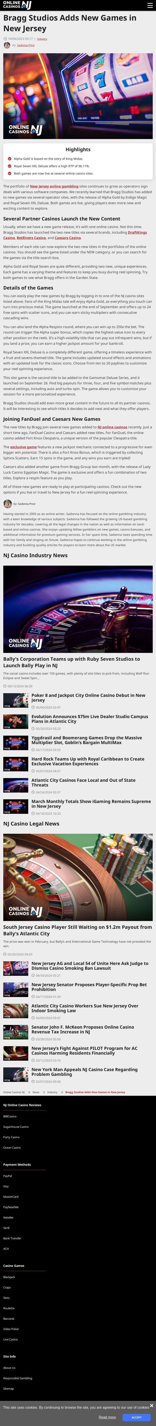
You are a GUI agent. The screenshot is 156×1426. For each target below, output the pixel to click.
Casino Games (13, 1266)
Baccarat (8, 1319)
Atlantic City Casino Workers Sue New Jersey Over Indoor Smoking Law (85, 1008)
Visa (5, 1186)
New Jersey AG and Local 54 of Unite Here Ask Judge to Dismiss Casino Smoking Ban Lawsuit (90, 966)
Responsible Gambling (17, 1378)
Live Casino (10, 1339)
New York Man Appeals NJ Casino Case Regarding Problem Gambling (85, 1072)
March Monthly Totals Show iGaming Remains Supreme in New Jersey (91, 804)
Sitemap (8, 1389)
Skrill (6, 1228)
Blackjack (9, 1277)
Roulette (8, 1308)
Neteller (8, 1218)
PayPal (7, 1176)
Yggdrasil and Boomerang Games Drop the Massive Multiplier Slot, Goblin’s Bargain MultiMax (87, 740)
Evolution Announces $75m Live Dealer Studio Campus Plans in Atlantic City (90, 719)
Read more (107, 1417)
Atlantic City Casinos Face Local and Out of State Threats (84, 783)
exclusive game (23, 447)
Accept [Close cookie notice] (137, 1418)
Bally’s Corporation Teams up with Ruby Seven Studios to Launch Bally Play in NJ (71, 662)
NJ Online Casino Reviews (22, 1105)
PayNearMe (10, 1207)
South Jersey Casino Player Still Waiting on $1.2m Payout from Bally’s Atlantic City (77, 930)
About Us (9, 1368)
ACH (6, 1249)
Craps (7, 1287)
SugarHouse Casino (16, 1127)
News (36, 1092)
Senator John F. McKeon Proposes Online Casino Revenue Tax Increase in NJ (83, 1029)
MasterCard (10, 1197)
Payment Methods (17, 1164)
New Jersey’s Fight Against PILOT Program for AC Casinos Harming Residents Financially (85, 1051)
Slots (6, 1298)
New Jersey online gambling (54, 186)
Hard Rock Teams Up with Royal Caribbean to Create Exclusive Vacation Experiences (88, 761)
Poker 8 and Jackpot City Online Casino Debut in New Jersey (88, 698)
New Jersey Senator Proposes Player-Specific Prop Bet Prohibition (89, 987)
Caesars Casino (68, 238)
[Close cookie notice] (151, 1405)
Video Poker (11, 1329)
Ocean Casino (12, 1148)
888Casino (10, 1116)
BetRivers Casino (31, 238)
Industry (42, 39)
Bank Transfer (12, 1238)
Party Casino (11, 1137)
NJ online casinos (112, 427)
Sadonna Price (26, 504)
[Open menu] (150, 5)
